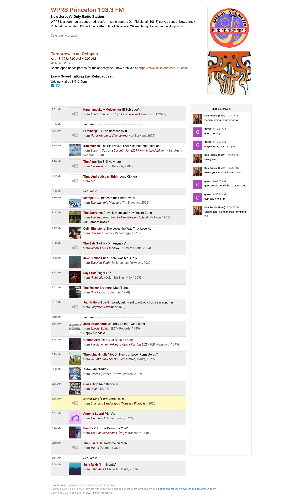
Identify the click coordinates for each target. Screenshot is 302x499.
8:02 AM (56, 287)
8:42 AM (56, 413)
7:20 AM (56, 161)
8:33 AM (56, 368)
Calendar (57, 35)
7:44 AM (56, 212)
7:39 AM (56, 197)
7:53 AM (56, 257)
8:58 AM (56, 464)
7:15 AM (56, 145)
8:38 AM (56, 398)
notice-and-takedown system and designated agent (187, 488)
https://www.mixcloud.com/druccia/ (163, 68)
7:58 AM (56, 272)
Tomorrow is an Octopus (74, 53)
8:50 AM (56, 442)
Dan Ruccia (65, 63)
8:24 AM (56, 339)
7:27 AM (56, 176)
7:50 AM (56, 242)
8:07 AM (56, 301)
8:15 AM (56, 323)
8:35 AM (56, 383)
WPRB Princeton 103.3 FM (87, 9)
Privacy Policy (58, 485)
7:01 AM (56, 109)
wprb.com (178, 26)
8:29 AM (56, 354)
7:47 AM (56, 228)
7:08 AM (56, 130)
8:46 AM (56, 428)
